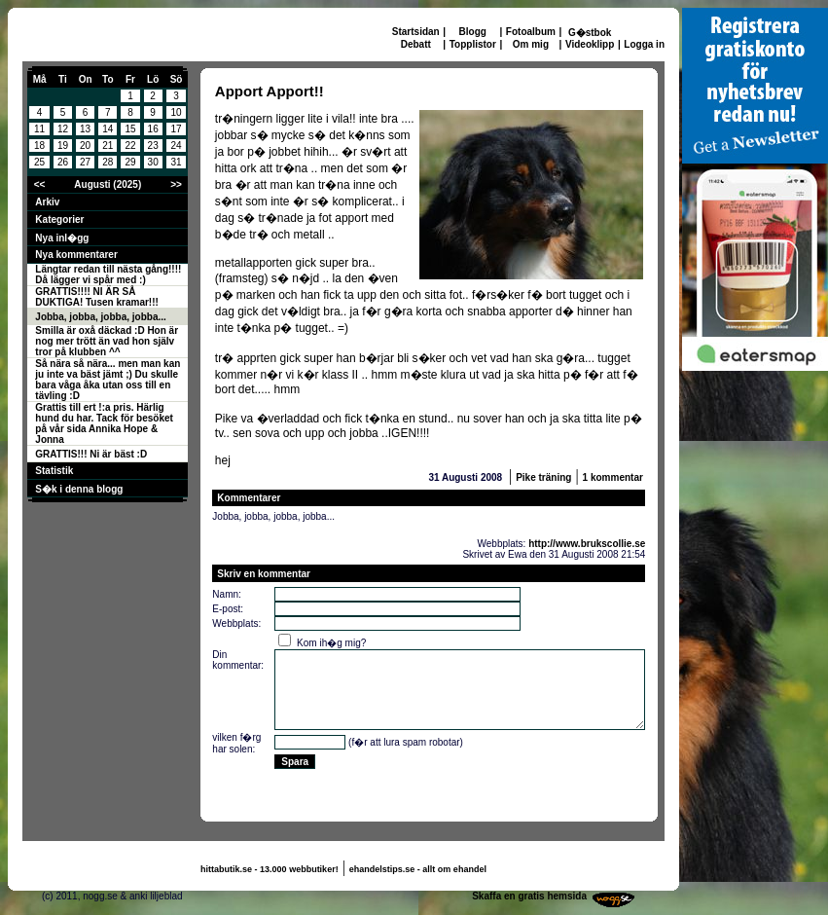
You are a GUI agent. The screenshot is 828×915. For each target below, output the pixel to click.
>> (176, 184)
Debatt (416, 44)
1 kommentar (613, 477)
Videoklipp (589, 44)
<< (40, 184)
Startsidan (416, 31)
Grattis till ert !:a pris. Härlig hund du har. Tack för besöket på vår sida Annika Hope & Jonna (104, 423)
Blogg (472, 31)
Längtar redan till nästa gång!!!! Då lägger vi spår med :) (108, 274)
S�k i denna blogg (79, 489)
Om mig (531, 44)
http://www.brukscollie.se (586, 543)
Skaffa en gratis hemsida (529, 896)
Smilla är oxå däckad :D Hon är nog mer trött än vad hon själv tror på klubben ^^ (106, 341)
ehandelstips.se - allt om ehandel (417, 869)
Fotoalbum (531, 31)
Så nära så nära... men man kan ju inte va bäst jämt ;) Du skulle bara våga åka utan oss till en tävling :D (107, 379)
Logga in (644, 44)
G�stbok (589, 32)
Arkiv (47, 202)
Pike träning (543, 477)
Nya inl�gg (62, 238)
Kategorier (59, 219)
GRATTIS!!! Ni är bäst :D (91, 454)
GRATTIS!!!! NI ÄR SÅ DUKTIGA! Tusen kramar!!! (97, 297)
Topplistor (473, 44)
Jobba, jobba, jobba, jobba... (100, 316)
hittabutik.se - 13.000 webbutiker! (269, 869)
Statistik (54, 470)
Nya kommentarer (76, 254)
